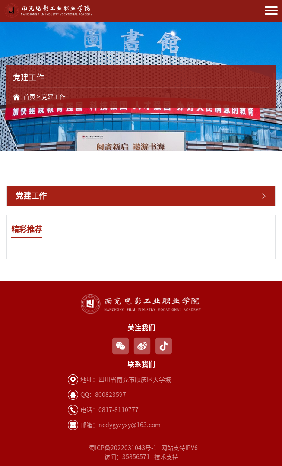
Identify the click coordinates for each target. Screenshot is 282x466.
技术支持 (166, 457)
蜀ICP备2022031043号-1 (123, 448)
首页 (29, 97)
